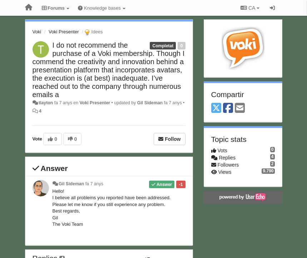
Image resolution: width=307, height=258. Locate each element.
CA (250, 8)
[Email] (240, 108)
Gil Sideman (150, 102)
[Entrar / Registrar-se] (272, 8)
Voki (37, 31)
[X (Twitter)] (216, 108)
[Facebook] (228, 108)
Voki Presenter (64, 31)
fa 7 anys (94, 183)
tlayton (46, 102)
